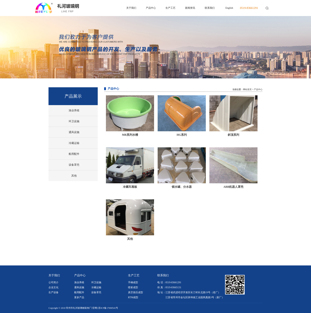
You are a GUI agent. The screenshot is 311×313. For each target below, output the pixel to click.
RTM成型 (133, 297)
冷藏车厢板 (130, 186)
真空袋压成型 (135, 292)
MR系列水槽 (130, 134)
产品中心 (151, 8)
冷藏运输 (74, 143)
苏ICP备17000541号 (108, 308)
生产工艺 (170, 8)
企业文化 (53, 287)
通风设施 (74, 132)
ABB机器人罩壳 (233, 186)
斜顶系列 (233, 134)
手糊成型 (133, 282)
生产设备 (53, 292)
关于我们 (131, 8)
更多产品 (79, 297)
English (229, 8)
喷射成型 (133, 287)
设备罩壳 (74, 164)
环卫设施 (74, 121)
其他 (74, 175)
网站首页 (247, 89)
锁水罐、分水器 (182, 186)
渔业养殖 (74, 110)
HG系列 (182, 134)
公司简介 (53, 282)
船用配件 (74, 153)
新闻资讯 (190, 8)
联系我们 (210, 8)
